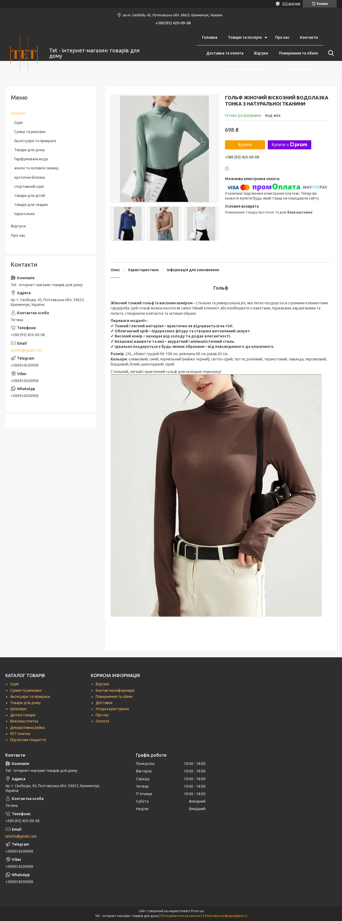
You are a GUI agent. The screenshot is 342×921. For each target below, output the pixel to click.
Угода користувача (300, 69)
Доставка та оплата (224, 53)
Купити (245, 144)
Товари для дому (29, 150)
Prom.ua (197, 911)
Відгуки (261, 53)
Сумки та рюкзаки (29, 132)
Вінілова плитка (24, 721)
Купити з (289, 144)
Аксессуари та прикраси (35, 141)
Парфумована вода (31, 159)
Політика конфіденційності (246, 69)
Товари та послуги (245, 37)
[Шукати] (330, 53)
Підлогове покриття (28, 740)
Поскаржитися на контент (181, 916)
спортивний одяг (29, 186)
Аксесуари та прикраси (30, 696)
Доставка (104, 703)
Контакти (309, 37)
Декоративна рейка (27, 727)
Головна (209, 37)
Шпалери (18, 709)
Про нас (282, 37)
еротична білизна (29, 177)
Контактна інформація (115, 690)
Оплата (102, 721)
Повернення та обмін (298, 53)
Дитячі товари (22, 715)
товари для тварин (31, 205)
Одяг (18, 123)
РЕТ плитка (20, 734)
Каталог (18, 113)
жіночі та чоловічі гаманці (36, 168)
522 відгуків (291, 3)
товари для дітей (29, 195)
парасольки (24, 214)
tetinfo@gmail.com (26, 350)
